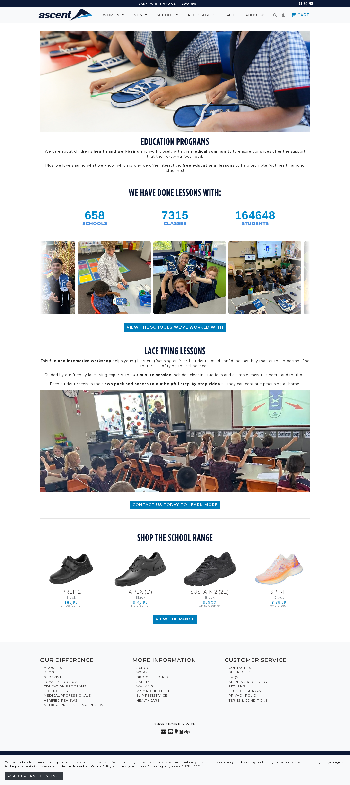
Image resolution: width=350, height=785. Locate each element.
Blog (49, 672)
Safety (143, 682)
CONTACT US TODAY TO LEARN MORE (175, 505)
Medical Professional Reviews (75, 705)
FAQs (234, 677)
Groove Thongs (152, 677)
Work (142, 672)
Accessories (202, 15)
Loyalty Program (61, 682)
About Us (255, 15)
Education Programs (65, 686)
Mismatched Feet (153, 691)
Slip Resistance (151, 695)
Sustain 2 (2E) (210, 592)
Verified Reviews (61, 700)
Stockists (54, 677)
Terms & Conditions (248, 700)
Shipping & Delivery (248, 682)
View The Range (175, 619)
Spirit (279, 592)
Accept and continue (34, 776)
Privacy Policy (243, 695)
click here (191, 766)
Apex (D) (140, 592)
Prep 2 (71, 592)
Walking (144, 686)
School (166, 15)
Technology (56, 691)
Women (112, 15)
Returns (237, 686)
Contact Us (240, 667)
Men (138, 15)
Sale (231, 15)
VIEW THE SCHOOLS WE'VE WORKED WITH (175, 327)
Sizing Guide (241, 672)
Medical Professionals (67, 695)
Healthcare (147, 700)
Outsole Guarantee (248, 691)
